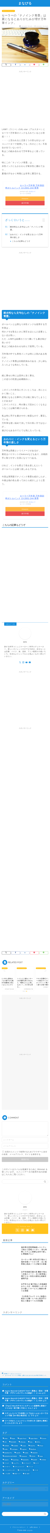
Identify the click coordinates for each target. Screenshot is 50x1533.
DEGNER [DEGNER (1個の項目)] (13, 1442)
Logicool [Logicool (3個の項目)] (24, 1449)
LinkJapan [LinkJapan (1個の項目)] (14, 1449)
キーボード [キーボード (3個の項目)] (7, 1466)
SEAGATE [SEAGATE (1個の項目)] (26, 1460)
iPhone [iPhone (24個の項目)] (41, 1445)
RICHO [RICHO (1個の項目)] (33, 1456)
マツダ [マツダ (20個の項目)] (36, 1470)
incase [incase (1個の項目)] (24, 1445)
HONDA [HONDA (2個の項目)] (6, 1445)
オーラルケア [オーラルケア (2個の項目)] (27, 1463)
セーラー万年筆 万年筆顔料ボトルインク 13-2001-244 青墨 (24, 186)
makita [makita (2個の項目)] (26, 1453)
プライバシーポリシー (19, 1527)
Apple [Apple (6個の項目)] (13, 1438)
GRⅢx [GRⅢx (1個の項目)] (38, 1442)
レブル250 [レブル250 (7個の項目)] (7, 1473)
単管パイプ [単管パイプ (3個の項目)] (17, 1473)
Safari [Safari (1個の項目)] (41, 1456)
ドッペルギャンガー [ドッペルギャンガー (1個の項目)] (9, 1470)
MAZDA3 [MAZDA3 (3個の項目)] (34, 1453)
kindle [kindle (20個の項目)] (6, 1449)
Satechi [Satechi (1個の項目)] (6, 1460)
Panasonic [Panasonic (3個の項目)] (24, 1456)
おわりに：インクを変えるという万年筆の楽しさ (26, 235)
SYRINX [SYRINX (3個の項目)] (43, 1460)
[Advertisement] (25, 99)
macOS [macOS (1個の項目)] (18, 1453)
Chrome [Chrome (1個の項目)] (44, 1438)
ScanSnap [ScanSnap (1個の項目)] (16, 1460)
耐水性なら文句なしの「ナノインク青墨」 (26, 228)
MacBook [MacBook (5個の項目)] (33, 1449)
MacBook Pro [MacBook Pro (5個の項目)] (8, 1453)
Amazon (25, 198)
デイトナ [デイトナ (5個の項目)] (30, 1466)
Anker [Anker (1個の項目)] (6, 1438)
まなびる (25, 3)
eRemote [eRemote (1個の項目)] (22, 1442)
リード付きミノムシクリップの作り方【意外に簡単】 (26, 1421)
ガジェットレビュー (8, 11)
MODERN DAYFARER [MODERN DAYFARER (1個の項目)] (10, 1456)
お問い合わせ (34, 1527)
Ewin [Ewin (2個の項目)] (31, 1442)
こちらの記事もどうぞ (21, 241)
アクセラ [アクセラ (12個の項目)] (6, 1463)
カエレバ (32, 191)
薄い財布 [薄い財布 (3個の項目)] (27, 1473)
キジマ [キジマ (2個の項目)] (37, 1463)
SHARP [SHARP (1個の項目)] (35, 1460)
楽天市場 (25, 203)
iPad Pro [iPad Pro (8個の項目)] (32, 1445)
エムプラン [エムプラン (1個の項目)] (16, 1463)
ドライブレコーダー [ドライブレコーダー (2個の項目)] (24, 1470)
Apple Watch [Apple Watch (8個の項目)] (34, 1438)
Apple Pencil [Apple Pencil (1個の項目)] (22, 1438)
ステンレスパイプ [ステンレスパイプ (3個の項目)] (19, 1466)
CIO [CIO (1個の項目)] (5, 1442)
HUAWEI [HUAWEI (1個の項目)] (15, 1445)
